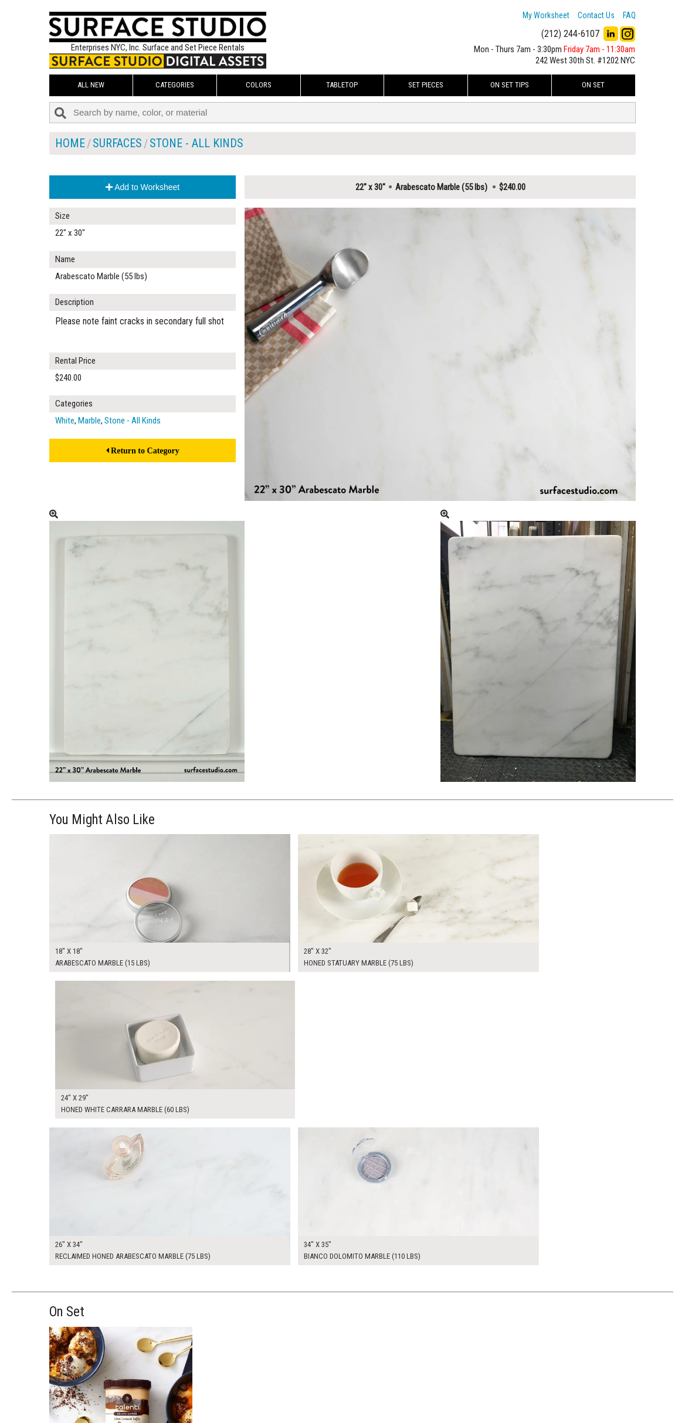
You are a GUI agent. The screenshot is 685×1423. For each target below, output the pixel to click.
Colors (259, 84)
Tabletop (342, 84)
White (64, 420)
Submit (467, 1389)
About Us (268, 1376)
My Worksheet (546, 15)
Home (70, 143)
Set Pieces (425, 84)
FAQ (629, 15)
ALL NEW (90, 84)
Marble (89, 420)
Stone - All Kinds (196, 143)
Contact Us (596, 15)
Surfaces (117, 143)
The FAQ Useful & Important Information (319, 1390)
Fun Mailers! (273, 1403)
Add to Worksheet (142, 187)
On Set (593, 84)
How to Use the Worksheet (297, 1363)
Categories (174, 84)
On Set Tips (509, 84)
